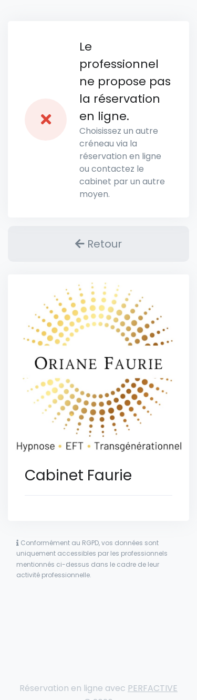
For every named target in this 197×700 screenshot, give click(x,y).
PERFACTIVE (153, 688)
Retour (98, 243)
